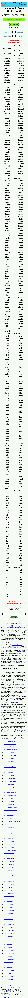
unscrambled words (17, 645)
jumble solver (14, 702)
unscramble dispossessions (11, 749)
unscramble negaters (9, 812)
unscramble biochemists (10, 744)
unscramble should (9, 910)
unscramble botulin (9, 801)
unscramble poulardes (9, 741)
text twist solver (20, 627)
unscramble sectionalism (10, 807)
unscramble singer (8, 919)
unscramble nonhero (9, 815)
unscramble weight (9, 907)
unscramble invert (8, 973)
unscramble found (8, 899)
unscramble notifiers (9, 758)
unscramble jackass (9, 853)
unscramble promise (9, 916)
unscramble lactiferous (10, 767)
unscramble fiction (8, 921)
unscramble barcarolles (10, 755)
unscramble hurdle (8, 855)
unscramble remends (9, 824)
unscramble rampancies (10, 850)
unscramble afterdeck (9, 778)
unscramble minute (9, 950)
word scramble (21, 684)
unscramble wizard (9, 864)
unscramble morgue (9, 964)
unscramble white (8, 890)
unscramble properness (10, 844)
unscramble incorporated (10, 781)
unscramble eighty (8, 979)
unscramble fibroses (9, 790)
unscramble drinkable (9, 775)
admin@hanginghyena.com (8, 990)
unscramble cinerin (9, 804)
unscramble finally (8, 947)
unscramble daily (8, 927)
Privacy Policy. (6, 997)
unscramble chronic (9, 939)
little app (19, 651)
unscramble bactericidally (10, 830)
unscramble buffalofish (10, 752)
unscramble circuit (8, 913)
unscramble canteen (9, 976)
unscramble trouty (8, 818)
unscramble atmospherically (11, 787)
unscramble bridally (9, 772)
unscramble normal (9, 873)
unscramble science (9, 896)
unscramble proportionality (11, 769)
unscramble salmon (9, 959)
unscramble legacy (9, 858)
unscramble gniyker (9, 967)
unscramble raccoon (9, 867)
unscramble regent (9, 870)
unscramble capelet (9, 833)
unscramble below (8, 944)
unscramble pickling (9, 827)
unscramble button (8, 887)
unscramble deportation (10, 795)
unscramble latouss (9, 904)
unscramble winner (9, 924)
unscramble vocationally (10, 784)
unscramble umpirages (10, 792)
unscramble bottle (8, 901)
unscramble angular (9, 893)
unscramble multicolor (9, 835)
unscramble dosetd (9, 953)
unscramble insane (9, 861)
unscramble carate (8, 764)
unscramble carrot (8, 962)
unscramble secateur (9, 841)
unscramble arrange (9, 881)
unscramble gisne (8, 985)
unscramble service (9, 876)
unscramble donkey (9, 936)
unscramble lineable (9, 746)
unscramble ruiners (9, 761)
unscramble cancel (9, 884)
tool (16, 662)
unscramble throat (8, 982)
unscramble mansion (9, 942)
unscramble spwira (9, 933)
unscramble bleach (9, 878)
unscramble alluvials (9, 838)
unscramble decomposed (10, 810)
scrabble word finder (9, 627)
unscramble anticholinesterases (12, 821)
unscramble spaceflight (10, 847)
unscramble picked (9, 930)
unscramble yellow (8, 956)
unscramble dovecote (9, 798)
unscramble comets (9, 970)
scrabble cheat (23, 730)
